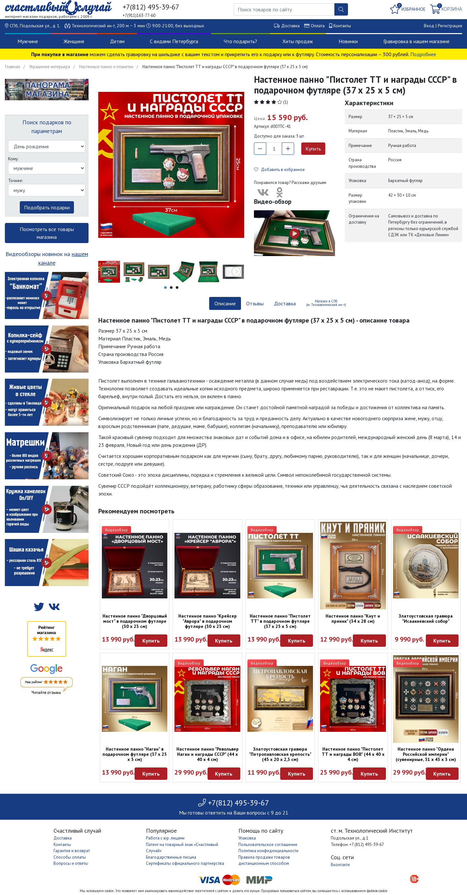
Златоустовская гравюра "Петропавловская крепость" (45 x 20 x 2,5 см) (280, 754)
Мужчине (28, 41)
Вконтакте (340, 864)
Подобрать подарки (47, 207)
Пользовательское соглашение (267, 844)
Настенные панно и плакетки (106, 66)
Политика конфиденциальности (268, 850)
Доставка (290, 26)
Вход (429, 26)
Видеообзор (116, 529)
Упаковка (247, 838)
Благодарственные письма (171, 857)
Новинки (348, 41)
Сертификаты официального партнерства (185, 863)
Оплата (318, 26)
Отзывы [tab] (255, 303)
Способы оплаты (70, 857)
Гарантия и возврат (72, 850)
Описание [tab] (225, 303)
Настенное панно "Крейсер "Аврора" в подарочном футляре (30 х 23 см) (207, 621)
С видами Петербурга (174, 41)
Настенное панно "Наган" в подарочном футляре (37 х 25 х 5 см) (134, 754)
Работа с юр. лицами (165, 838)
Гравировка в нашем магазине (416, 41)
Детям (117, 41)
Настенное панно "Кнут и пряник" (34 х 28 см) (353, 618)
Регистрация (450, 26)
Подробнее (423, 54)
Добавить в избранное (279, 169)
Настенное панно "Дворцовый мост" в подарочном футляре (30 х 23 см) (134, 621)
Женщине (74, 41)
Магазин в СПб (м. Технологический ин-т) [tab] (326, 303)
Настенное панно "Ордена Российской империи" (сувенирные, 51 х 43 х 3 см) (426, 754)
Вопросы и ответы (71, 863)
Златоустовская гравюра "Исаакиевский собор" (426, 618)
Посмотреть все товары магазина (47, 233)
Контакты (342, 26)
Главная (12, 66)
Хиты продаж (297, 41)
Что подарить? (240, 41)
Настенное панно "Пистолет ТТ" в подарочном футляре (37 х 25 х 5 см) (280, 621)
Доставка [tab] (285, 303)
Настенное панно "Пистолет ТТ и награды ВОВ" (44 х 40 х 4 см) (353, 754)
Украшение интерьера (49, 66)
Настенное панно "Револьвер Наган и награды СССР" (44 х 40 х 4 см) (207, 754)
